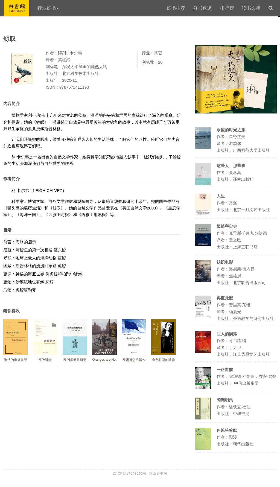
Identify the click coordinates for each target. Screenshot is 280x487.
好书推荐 (176, 8)
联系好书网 (158, 474)
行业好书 (48, 8)
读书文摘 (251, 8)
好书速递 (202, 8)
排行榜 (227, 8)
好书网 (16, 8)
